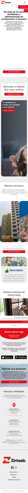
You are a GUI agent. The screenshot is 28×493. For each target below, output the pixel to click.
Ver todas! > (14, 325)
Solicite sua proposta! (14, 71)
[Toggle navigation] (25, 2)
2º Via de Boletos (23, 6)
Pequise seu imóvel (14, 94)
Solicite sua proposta (14, 381)
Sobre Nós (13, 472)
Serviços (13, 474)
